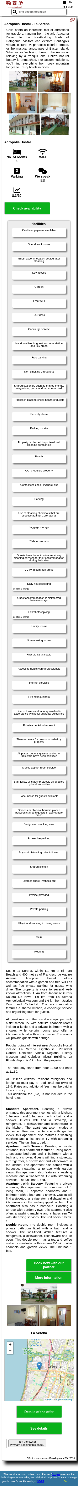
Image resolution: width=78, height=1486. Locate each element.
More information (48, 1277)
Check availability (27, 208)
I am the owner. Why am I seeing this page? (27, 1443)
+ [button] (10, 1345)
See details (39, 1428)
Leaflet (48, 1399)
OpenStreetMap (64, 1399)
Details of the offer (38, 1412)
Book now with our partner (49, 1265)
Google (56, 1474)
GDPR (40, 1481)
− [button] (10, 1351)
